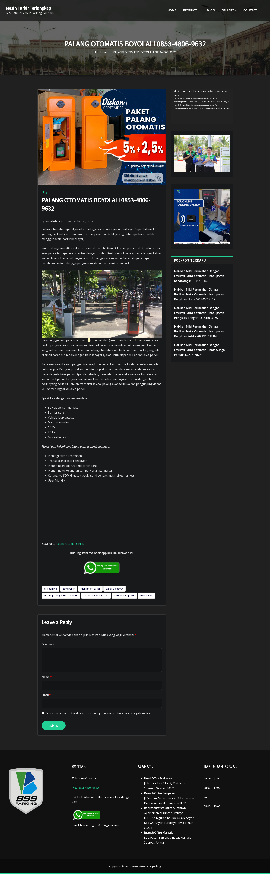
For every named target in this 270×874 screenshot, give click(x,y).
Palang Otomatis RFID (70, 544)
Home (103, 52)
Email (46, 695)
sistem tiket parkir (124, 595)
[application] (202, 106)
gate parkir (69, 588)
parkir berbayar (114, 588)
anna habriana (52, 221)
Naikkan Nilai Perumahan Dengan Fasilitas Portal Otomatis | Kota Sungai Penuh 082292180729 (199, 350)
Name (47, 677)
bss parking (50, 588)
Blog (44, 192)
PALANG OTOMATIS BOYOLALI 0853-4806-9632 (144, 52)
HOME (172, 10)
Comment (48, 644)
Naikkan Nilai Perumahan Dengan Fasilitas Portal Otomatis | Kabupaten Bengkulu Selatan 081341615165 (199, 331)
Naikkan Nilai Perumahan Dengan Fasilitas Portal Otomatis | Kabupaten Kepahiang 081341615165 (199, 276)
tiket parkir (146, 595)
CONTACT (250, 10)
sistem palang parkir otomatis (61, 595)
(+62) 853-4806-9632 (85, 788)
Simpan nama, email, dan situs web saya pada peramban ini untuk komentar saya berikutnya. (99, 713)
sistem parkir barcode (96, 595)
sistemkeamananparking (146, 866)
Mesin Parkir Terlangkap (28, 8)
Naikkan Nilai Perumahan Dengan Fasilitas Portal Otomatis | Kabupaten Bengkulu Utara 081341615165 (199, 294)
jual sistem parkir (90, 588)
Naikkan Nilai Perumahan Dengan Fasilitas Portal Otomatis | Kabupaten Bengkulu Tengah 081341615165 (199, 313)
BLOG (211, 10)
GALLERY (229, 10)
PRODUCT (191, 10)
